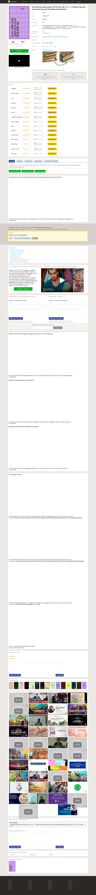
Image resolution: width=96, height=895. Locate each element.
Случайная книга (63, 1)
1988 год (30, 889)
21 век (55, 1)
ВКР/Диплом (57, 36)
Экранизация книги (19, 61)
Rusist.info (13, 1)
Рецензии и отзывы (16, 254)
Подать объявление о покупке (18, 300)
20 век (49, 1)
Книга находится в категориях (19, 261)
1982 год (10, 889)
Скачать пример (40, 171)
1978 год (10, 882)
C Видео (78, 1)
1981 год (10, 887)
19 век (43, 1)
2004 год (70, 883)
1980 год (10, 885)
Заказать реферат (15, 171)
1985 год (30, 883)
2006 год (70, 887)
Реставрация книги (47, 50)
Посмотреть (52, 88)
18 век (37, 1)
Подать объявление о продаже (58, 300)
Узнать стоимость (28, 171)
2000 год (50, 887)
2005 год (70, 885)
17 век (31, 1)
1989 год (50, 880)
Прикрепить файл (15, 675)
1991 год (50, 883)
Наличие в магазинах (17, 258)
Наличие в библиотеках (17, 252)
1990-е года (33, 854)
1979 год (10, 883)
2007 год (70, 889)
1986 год (30, 885)
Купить (19, 51)
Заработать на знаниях (51, 161)
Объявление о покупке (17, 250)
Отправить (60, 675)
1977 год (10, 880)
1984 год (30, 882)
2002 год (70, 880)
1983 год (30, 880)
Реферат (44, 36)
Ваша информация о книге (16, 831)
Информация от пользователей (20, 259)
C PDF (72, 1)
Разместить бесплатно (56, 318)
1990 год (50, 882)
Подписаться (57, 327)
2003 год (70, 882)
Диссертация (64, 36)
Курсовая (50, 36)
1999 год (50, 885)
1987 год (30, 887)
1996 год (12, 854)
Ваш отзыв (12, 656)
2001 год (50, 889)
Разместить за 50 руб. (16, 318)
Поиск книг (24, 1)
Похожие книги (15, 256)
